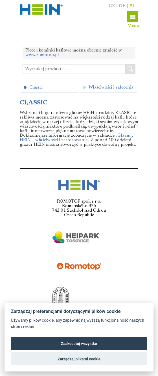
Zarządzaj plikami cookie (79, 358)
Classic (36, 87)
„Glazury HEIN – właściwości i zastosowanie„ (76, 137)
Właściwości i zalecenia (111, 87)
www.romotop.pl (42, 55)
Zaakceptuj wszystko (79, 343)
